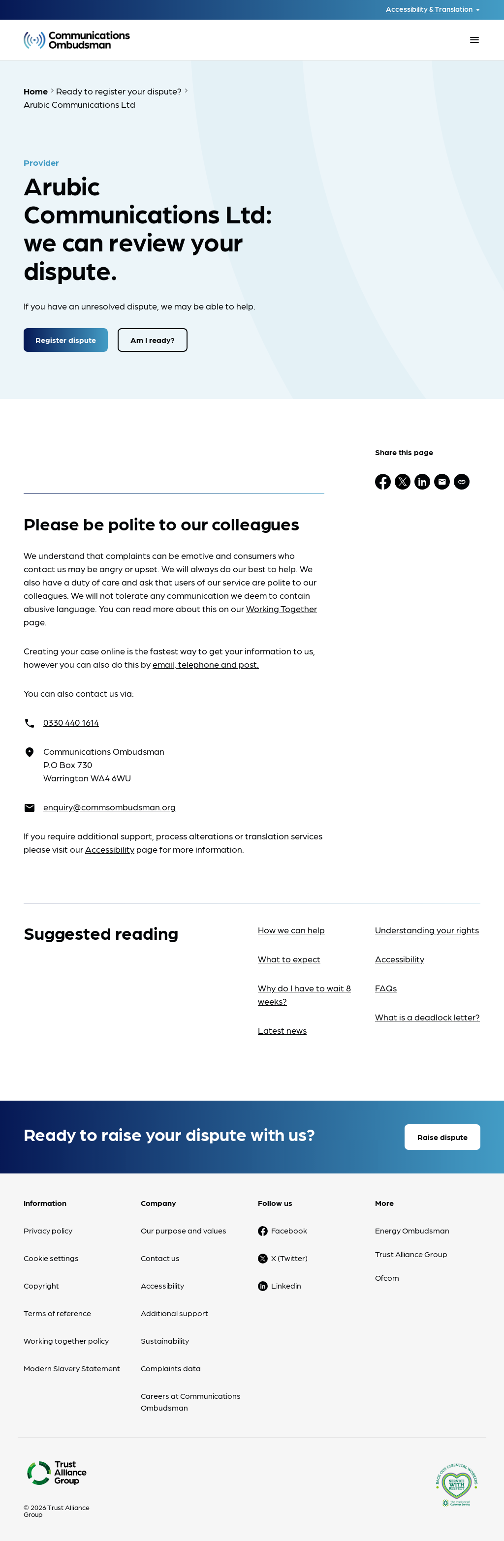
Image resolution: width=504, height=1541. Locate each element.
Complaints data (171, 1368)
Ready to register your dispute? (119, 90)
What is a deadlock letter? (427, 1016)
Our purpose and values (183, 1230)
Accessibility (109, 849)
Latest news (282, 1030)
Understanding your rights (427, 929)
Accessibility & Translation (429, 9)
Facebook (289, 1230)
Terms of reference (57, 1313)
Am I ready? (152, 340)
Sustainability (165, 1340)
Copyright (41, 1285)
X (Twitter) (289, 1258)
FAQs (386, 987)
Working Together (281, 608)
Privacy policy (48, 1230)
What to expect (289, 958)
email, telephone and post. (206, 664)
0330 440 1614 (71, 722)
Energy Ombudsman (412, 1230)
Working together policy (66, 1340)
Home (36, 90)
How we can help (291, 929)
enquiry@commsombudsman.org (109, 806)
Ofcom (387, 1277)
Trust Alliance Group (411, 1254)
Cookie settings (51, 1258)
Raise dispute (442, 1137)
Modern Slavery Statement (72, 1368)
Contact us (160, 1258)
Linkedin (286, 1285)
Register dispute (65, 340)
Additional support (174, 1313)
